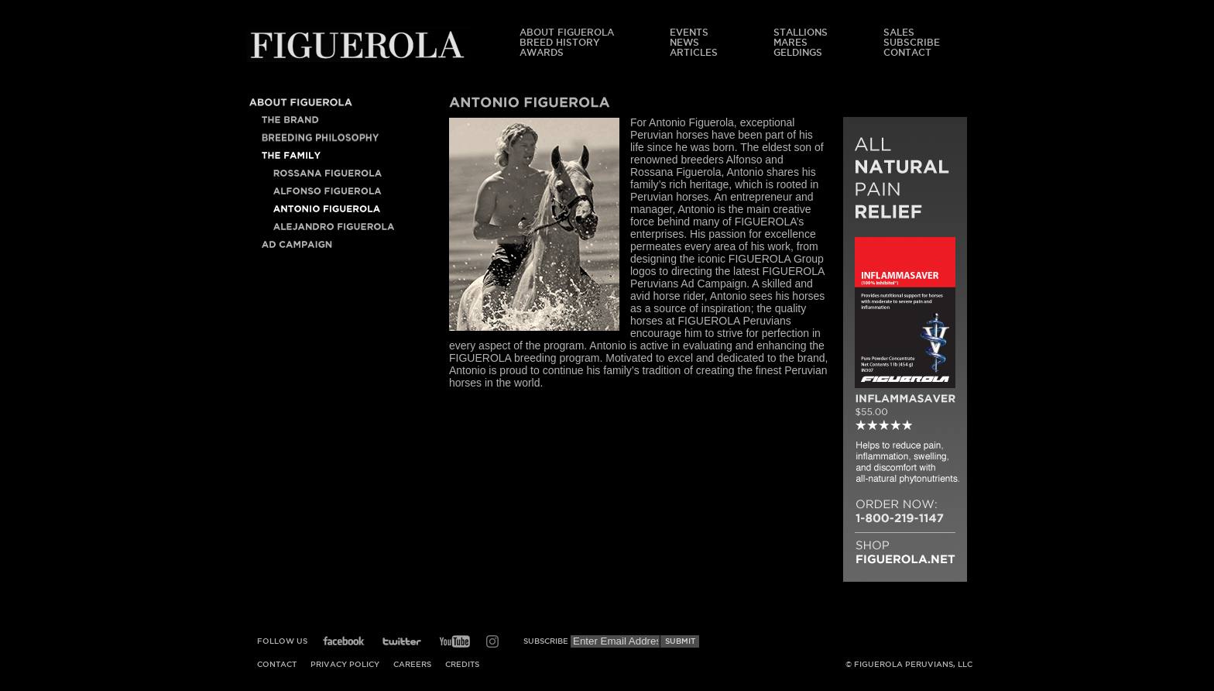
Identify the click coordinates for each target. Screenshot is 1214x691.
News (684, 42)
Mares (790, 42)
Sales (898, 32)
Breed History (560, 42)
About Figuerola (567, 32)
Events (689, 32)
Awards (542, 52)
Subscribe (911, 42)
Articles (694, 52)
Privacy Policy (344, 664)
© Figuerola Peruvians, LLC (908, 664)
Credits (462, 664)
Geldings (797, 52)
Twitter (401, 641)
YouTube (454, 641)
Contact (907, 52)
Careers (412, 664)
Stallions (800, 32)
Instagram (492, 641)
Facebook (343, 641)
